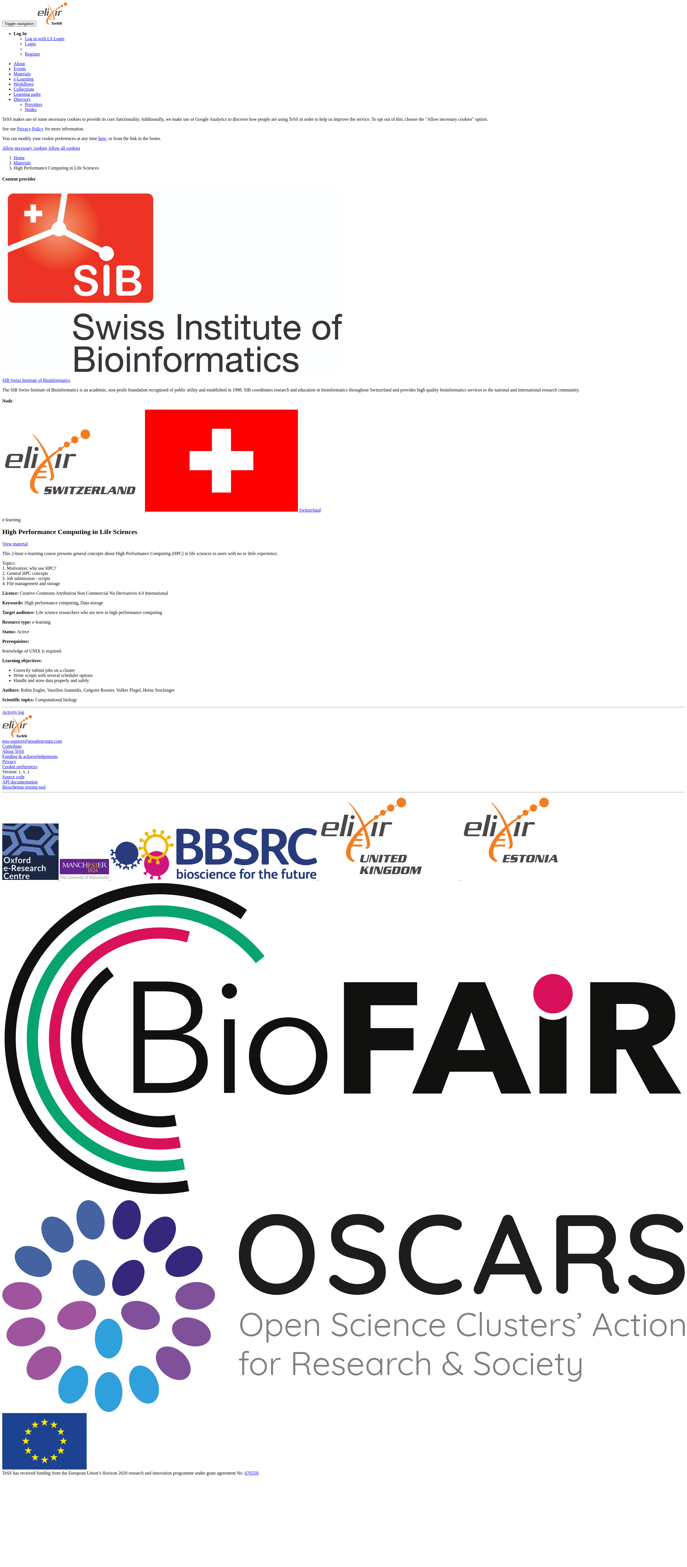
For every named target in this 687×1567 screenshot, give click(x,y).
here (102, 138)
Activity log (13, 712)
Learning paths (27, 94)
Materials (22, 73)
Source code (13, 776)
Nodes (31, 109)
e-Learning (23, 79)
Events (20, 68)
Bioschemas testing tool (24, 787)
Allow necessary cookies (24, 148)
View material (15, 543)
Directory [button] (22, 99)
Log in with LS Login (45, 38)
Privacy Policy (30, 128)
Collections (24, 89)
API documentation (20, 782)
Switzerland (161, 510)
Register (32, 54)
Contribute (12, 746)
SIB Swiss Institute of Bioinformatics (36, 380)
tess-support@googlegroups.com (32, 741)
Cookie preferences (19, 766)
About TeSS (13, 751)
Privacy (9, 761)
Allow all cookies (64, 148)
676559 (251, 1473)
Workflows (24, 84)
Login (30, 43)
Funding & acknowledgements (30, 756)
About (19, 63)
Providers (33, 104)
